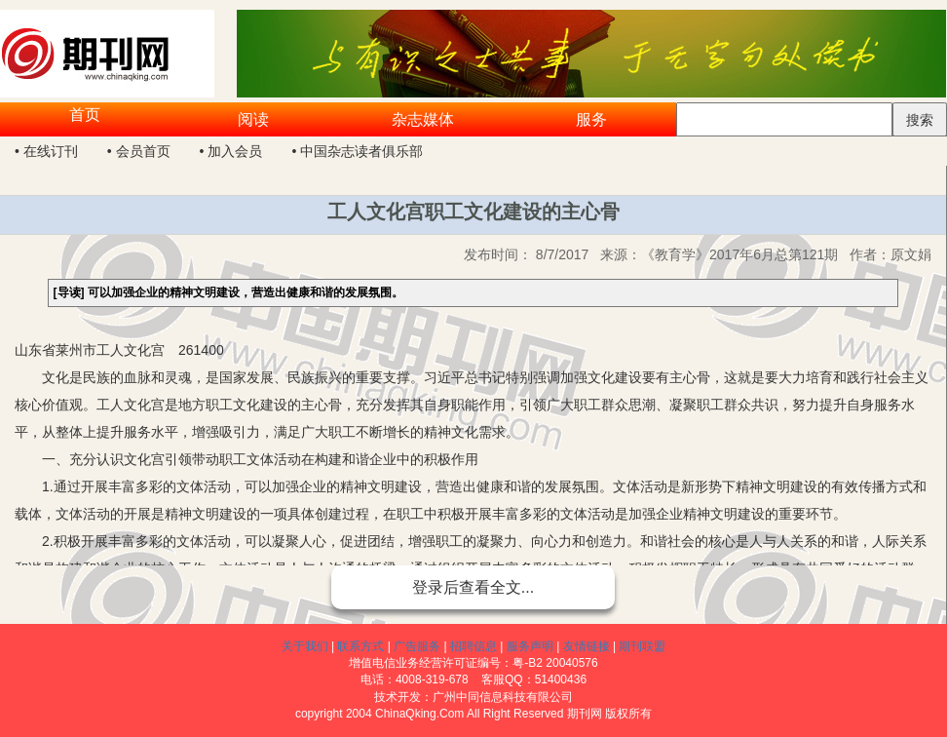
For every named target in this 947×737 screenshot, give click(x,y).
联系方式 (360, 646)
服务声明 (530, 646)
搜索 (919, 120)
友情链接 (586, 646)
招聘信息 (473, 646)
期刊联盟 (642, 646)
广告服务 (417, 646)
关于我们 (305, 646)
